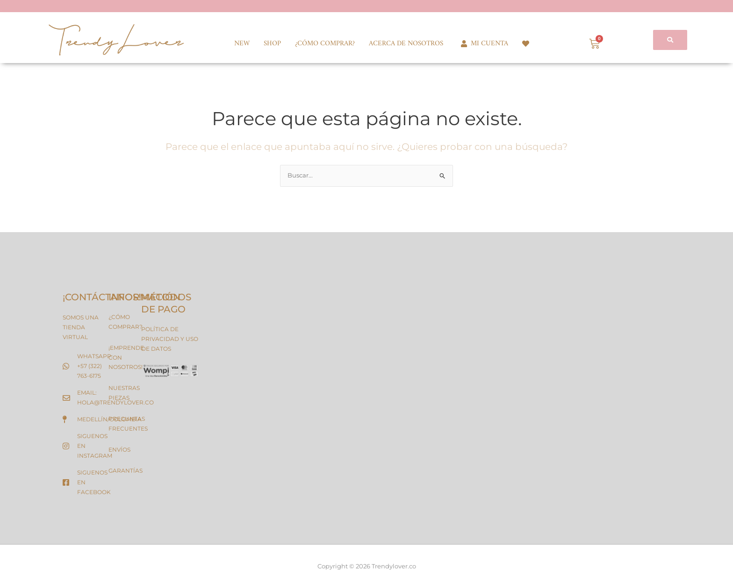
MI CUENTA (482, 43)
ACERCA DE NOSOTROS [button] (406, 43)
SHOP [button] (272, 43)
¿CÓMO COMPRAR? (325, 43)
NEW (242, 43)
